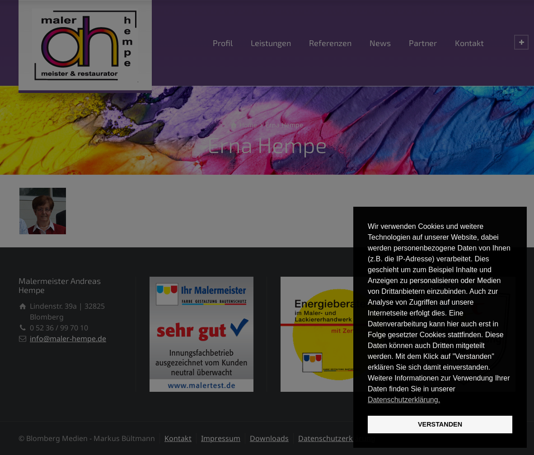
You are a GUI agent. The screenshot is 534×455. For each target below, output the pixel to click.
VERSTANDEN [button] (440, 424)
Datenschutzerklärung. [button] (404, 400)
